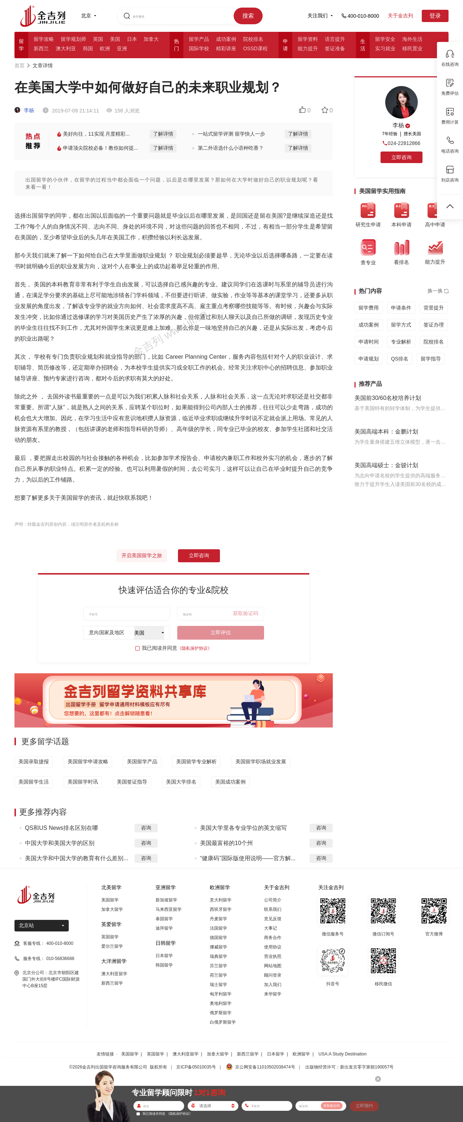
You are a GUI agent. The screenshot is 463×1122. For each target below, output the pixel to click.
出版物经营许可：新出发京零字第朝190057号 (349, 1067)
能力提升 (308, 48)
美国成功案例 (230, 782)
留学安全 (385, 39)
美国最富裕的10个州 (226, 843)
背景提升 (434, 308)
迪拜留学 (164, 928)
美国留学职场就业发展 (260, 761)
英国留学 (110, 936)
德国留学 (218, 937)
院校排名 (253, 39)
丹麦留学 (218, 918)
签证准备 (335, 48)
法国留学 (218, 928)
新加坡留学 (166, 900)
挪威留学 (218, 947)
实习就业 (385, 48)
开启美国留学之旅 (142, 555)
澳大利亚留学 (114, 973)
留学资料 (308, 39)
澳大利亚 (66, 48)
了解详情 (163, 134)
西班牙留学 (221, 909)
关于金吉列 (400, 15)
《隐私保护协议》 (194, 648)
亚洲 (122, 48)
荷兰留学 (218, 975)
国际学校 (199, 48)
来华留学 (272, 994)
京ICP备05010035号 (196, 1067)
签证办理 (434, 325)
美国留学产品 (142, 761)
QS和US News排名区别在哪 (61, 828)
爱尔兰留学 (112, 946)
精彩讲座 (226, 48)
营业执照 (272, 956)
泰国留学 (164, 918)
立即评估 (221, 632)
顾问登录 (272, 975)
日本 (132, 39)
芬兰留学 (218, 965)
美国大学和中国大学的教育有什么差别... (76, 858)
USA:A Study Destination (343, 1054)
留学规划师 (73, 39)
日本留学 (164, 955)
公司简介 (272, 900)
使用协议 (272, 947)
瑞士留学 (218, 984)
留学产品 (199, 39)
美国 (115, 39)
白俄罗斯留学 (223, 1022)
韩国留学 (164, 965)
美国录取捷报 (33, 761)
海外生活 (412, 39)
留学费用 (368, 308)
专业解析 (401, 342)
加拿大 (151, 39)
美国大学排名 (181, 782)
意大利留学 (221, 900)
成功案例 (226, 39)
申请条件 (401, 308)
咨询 (146, 828)
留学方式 (401, 325)
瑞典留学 (218, 956)
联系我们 (272, 909)
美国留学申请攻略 (88, 761)
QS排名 (399, 359)
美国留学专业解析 (196, 761)
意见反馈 (272, 918)
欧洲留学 (301, 1054)
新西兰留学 (112, 983)
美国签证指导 (132, 782)
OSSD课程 (255, 48)
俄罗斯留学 (221, 1012)
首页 (19, 65)
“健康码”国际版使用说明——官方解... (248, 858)
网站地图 (272, 965)
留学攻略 (44, 39)
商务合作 (272, 937)
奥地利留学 (221, 1003)
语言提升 (335, 39)
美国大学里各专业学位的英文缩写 (243, 828)
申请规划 (368, 359)
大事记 (270, 928)
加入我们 (272, 984)
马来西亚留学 (169, 909)
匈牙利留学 (221, 994)
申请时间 (368, 342)
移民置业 (412, 48)
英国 (98, 39)
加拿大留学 (112, 909)
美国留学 (110, 900)
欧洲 (105, 48)
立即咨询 (199, 555)
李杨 (24, 110)
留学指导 (431, 359)
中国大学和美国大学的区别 (59, 843)
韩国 (88, 48)
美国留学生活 (33, 782)
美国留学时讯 (83, 782)
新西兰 (41, 48)
